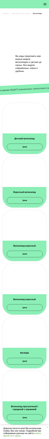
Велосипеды (37, 13)
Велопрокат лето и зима (21, 13)
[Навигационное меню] (45, 4)
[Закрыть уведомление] (47, 427)
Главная (6, 13)
